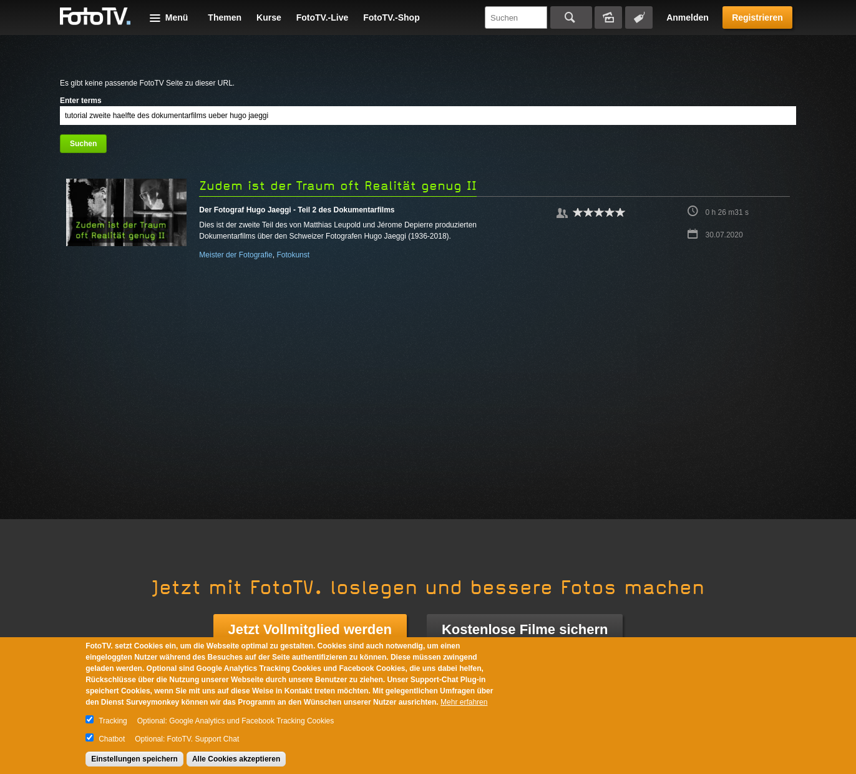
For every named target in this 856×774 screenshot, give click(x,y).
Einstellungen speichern (134, 759)
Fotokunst (292, 255)
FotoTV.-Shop (391, 17)
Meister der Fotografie (235, 255)
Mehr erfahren (463, 702)
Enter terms (81, 100)
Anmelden (687, 17)
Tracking (113, 721)
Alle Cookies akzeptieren (236, 759)
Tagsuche (639, 17)
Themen (224, 17)
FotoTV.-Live (322, 17)
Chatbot (112, 739)
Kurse (268, 17)
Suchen (571, 17)
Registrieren (757, 17)
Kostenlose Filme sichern (525, 629)
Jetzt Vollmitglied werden (310, 629)
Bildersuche (608, 17)
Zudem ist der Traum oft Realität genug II (338, 186)
